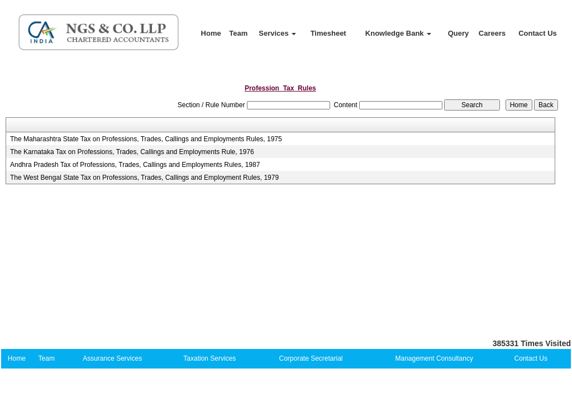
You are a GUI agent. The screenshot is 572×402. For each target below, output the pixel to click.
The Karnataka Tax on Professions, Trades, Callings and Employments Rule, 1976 (132, 152)
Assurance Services (112, 358)
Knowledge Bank (398, 33)
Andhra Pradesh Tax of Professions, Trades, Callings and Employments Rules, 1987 (135, 165)
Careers (492, 33)
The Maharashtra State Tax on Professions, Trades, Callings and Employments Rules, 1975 (146, 139)
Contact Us (537, 33)
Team (238, 33)
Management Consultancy (434, 358)
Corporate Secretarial (310, 358)
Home (211, 33)
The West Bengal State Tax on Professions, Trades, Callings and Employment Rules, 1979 (144, 177)
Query (458, 33)
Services (277, 33)
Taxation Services (209, 358)
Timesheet (328, 33)
